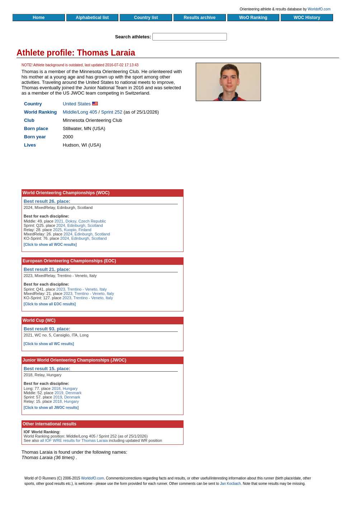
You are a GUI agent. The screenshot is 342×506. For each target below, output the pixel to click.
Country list (146, 17)
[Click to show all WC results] (49, 344)
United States (77, 103)
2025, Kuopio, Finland (72, 230)
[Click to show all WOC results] (50, 245)
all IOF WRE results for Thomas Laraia (74, 440)
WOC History (306, 17)
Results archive (199, 17)
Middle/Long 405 (80, 112)
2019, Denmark (67, 393)
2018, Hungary (64, 388)
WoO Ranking (253, 17)
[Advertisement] (246, 161)
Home (38, 17)
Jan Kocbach (230, 484)
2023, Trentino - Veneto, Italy (81, 289)
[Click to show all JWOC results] (51, 408)
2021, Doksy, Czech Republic (80, 221)
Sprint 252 (111, 112)
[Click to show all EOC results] (50, 304)
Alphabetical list (92, 17)
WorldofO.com (319, 9)
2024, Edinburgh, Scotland (79, 225)
